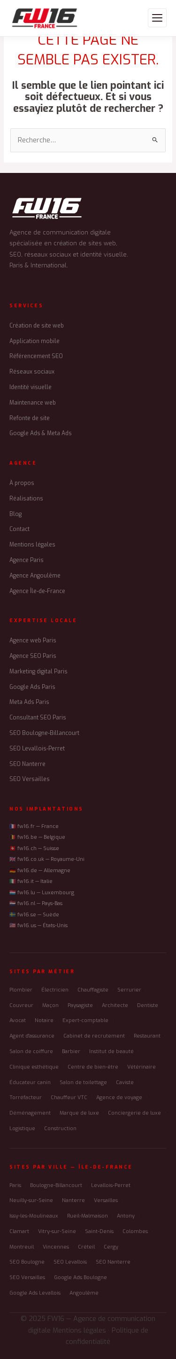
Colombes (135, 1231)
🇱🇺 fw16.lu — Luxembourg (41, 892)
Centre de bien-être (93, 1066)
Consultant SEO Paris (37, 717)
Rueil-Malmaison (87, 1215)
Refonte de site (29, 418)
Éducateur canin (30, 1082)
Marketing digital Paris (38, 671)
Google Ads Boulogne (80, 1277)
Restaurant (147, 1035)
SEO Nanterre (27, 764)
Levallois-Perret (110, 1185)
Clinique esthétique (34, 1066)
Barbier (71, 1051)
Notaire (44, 1020)
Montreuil (21, 1246)
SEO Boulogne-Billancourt (44, 733)
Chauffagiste (92, 989)
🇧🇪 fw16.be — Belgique (37, 837)
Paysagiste (80, 1005)
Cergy (111, 1246)
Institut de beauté (111, 1051)
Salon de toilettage (83, 1082)
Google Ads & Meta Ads (40, 433)
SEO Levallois (70, 1261)
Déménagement (30, 1113)
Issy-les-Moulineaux (33, 1215)
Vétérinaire (141, 1066)
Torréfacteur (25, 1097)
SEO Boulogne (27, 1261)
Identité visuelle (30, 387)
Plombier (20, 989)
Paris (15, 1185)
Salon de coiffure (31, 1051)
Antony (126, 1215)
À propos (21, 483)
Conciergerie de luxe (134, 1113)
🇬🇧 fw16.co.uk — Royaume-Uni (46, 859)
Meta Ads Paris (29, 702)
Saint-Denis (99, 1231)
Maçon (50, 1005)
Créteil (86, 1246)
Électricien (55, 989)
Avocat (17, 1020)
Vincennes (56, 1246)
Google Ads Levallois (35, 1293)
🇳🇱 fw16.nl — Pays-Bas (35, 903)
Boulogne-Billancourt (56, 1185)
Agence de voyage (119, 1097)
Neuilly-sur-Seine (31, 1200)
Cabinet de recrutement (94, 1035)
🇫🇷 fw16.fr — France (34, 826)
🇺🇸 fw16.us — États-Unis (38, 925)
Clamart (19, 1231)
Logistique (22, 1128)
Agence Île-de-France (37, 591)
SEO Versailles (29, 779)
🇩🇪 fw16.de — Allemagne (39, 870)
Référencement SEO (36, 356)
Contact (19, 529)
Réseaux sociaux (31, 371)
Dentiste (147, 1005)
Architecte (115, 1005)
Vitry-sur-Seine (57, 1231)
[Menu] (157, 17)
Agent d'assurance (31, 1035)
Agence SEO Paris (32, 656)
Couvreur (21, 1005)
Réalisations (26, 498)
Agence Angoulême (35, 575)
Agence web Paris (32, 640)
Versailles (106, 1200)
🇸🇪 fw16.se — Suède (34, 914)
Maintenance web (32, 402)
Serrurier (129, 989)
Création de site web (36, 325)
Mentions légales (32, 544)
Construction (60, 1128)
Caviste (125, 1082)
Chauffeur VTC (69, 1097)
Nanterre (73, 1200)
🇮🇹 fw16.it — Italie (31, 881)
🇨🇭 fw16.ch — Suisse (34, 848)
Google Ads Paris (32, 687)
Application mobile (34, 341)
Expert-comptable (85, 1020)
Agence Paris (26, 560)
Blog (15, 514)
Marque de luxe (79, 1113)
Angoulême (84, 1293)
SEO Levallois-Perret (37, 748)
